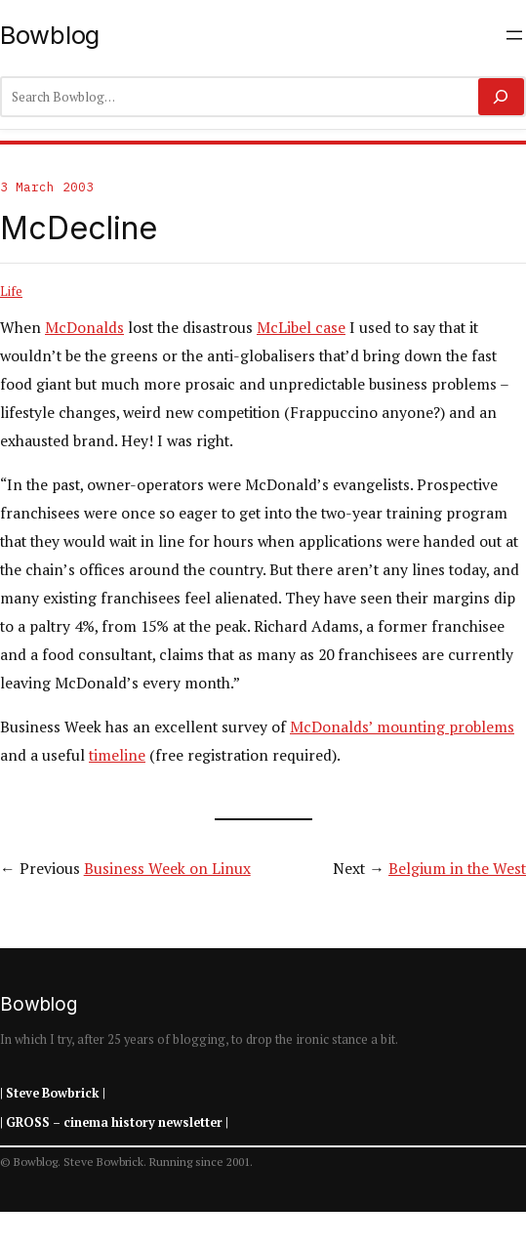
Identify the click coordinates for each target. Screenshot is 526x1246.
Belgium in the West (457, 868)
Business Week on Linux (167, 868)
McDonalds (84, 327)
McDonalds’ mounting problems (402, 726)
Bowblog (50, 35)
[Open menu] (514, 35)
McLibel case (301, 327)
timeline (117, 755)
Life (11, 291)
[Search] (501, 96)
